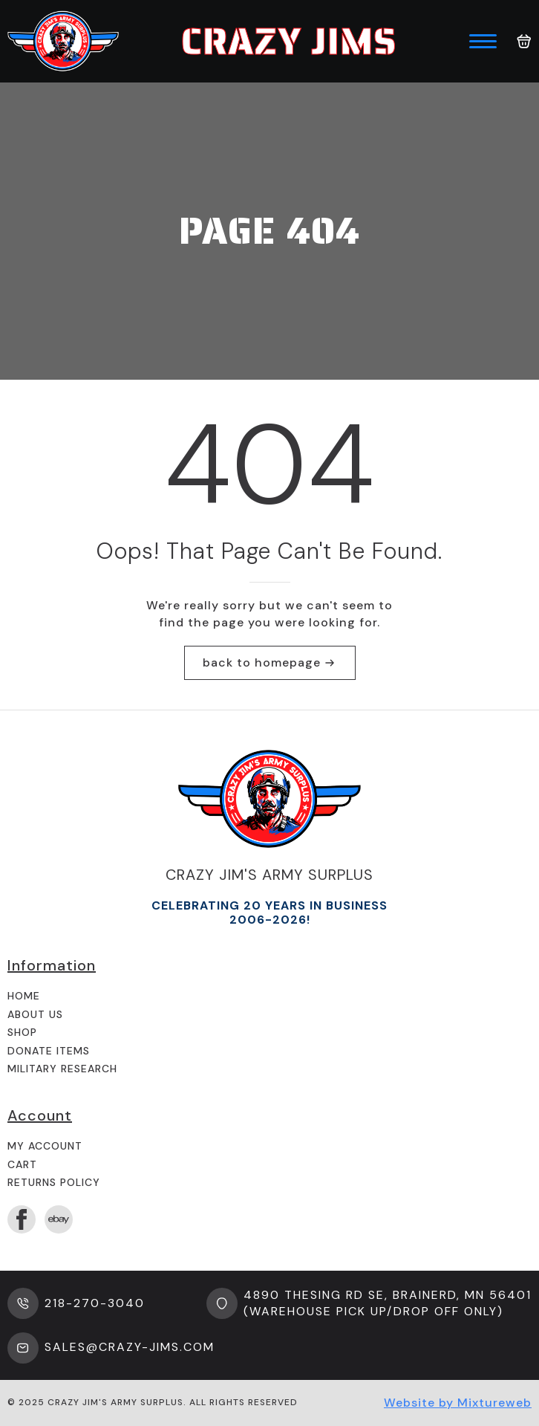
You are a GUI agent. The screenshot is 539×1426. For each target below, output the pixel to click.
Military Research (62, 1068)
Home (23, 995)
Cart (22, 1164)
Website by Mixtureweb (458, 1402)
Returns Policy (53, 1182)
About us (35, 1014)
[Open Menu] (483, 41)
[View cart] (524, 41)
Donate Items (48, 1050)
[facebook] (21, 1219)
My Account (44, 1146)
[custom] (59, 1219)
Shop (22, 1032)
